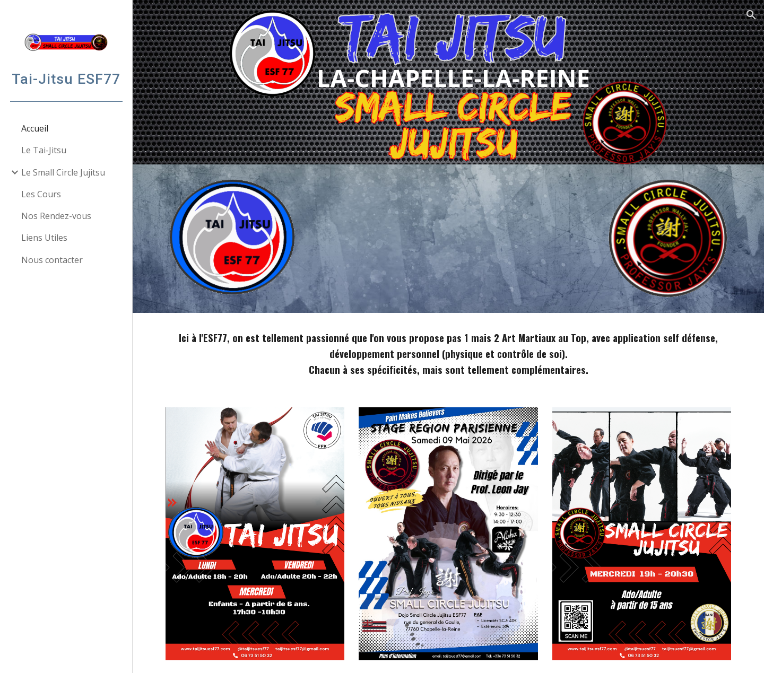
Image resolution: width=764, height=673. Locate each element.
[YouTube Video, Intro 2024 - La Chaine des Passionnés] (448, 238)
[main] (449, 354)
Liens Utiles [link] (44, 237)
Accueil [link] (34, 128)
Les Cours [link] (41, 194)
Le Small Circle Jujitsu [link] (63, 172)
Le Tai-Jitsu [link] (43, 150)
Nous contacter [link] (52, 260)
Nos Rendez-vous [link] (56, 216)
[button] (751, 15)
